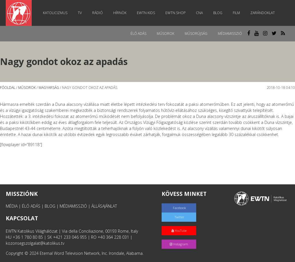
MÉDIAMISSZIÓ (73, 206)
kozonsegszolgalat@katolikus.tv (35, 243)
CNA (199, 12)
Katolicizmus (55, 12)
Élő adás (138, 33)
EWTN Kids (146, 12)
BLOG (50, 206)
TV (80, 12)
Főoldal (7, 87)
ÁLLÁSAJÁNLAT (104, 206)
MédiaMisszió (230, 33)
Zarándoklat (262, 12)
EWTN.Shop (175, 12)
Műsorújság (196, 33)
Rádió (97, 12)
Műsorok (165, 33)
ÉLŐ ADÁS (31, 206)
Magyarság (49, 87)
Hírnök (119, 12)
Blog (217, 12)
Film (236, 12)
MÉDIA (12, 206)
